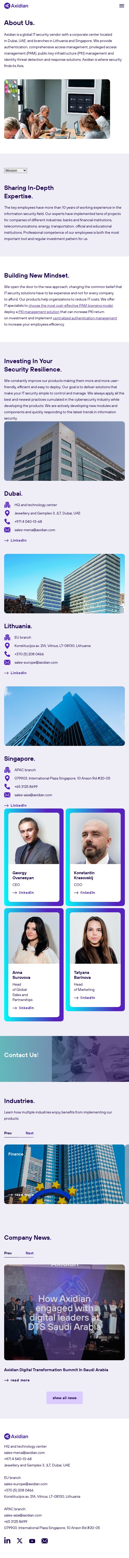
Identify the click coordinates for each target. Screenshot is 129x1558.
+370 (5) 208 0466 (29, 654)
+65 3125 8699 (26, 786)
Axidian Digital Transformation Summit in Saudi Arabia (56, 1369)
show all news (65, 1397)
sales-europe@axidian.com (36, 662)
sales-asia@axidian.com (33, 795)
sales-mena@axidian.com (35, 530)
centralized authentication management (85, 318)
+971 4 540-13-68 (28, 521)
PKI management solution (38, 311)
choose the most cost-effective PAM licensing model (71, 305)
